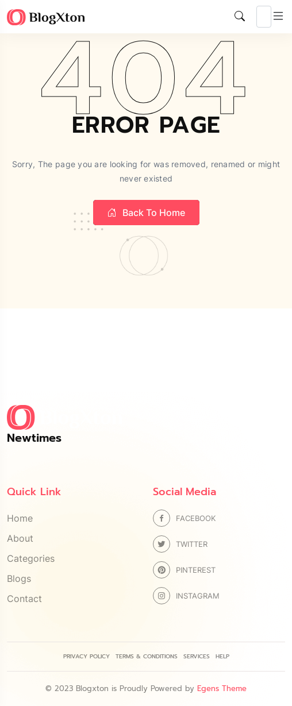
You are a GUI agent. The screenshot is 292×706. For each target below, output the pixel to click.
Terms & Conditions (147, 656)
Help (222, 656)
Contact (24, 598)
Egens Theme (222, 688)
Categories (31, 558)
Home (20, 518)
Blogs (19, 578)
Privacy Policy (86, 656)
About (20, 538)
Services (196, 656)
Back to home (146, 212)
